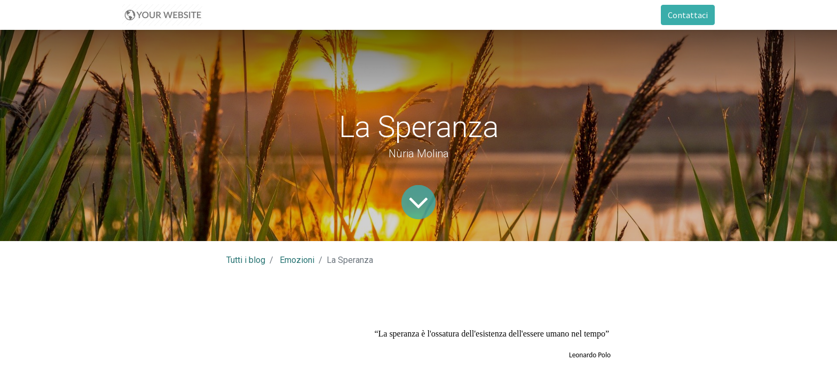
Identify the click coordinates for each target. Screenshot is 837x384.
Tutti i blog (245, 260)
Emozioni (297, 260)
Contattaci (688, 15)
